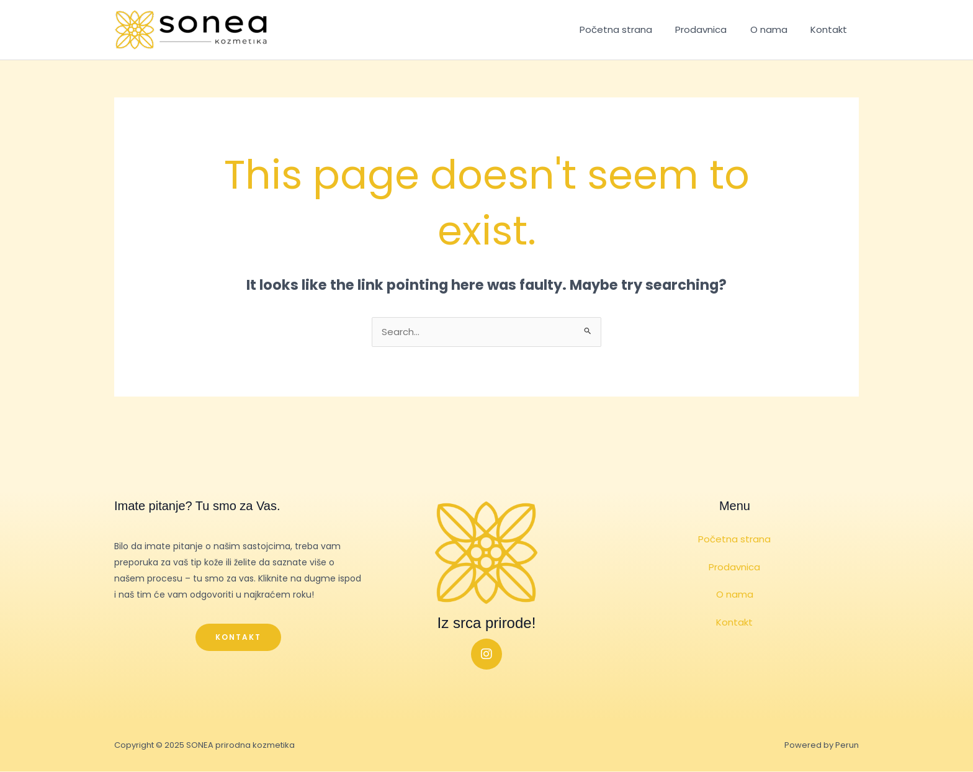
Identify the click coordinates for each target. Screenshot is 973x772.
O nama (775, 29)
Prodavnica (712, 29)
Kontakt (831, 29)
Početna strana (632, 29)
